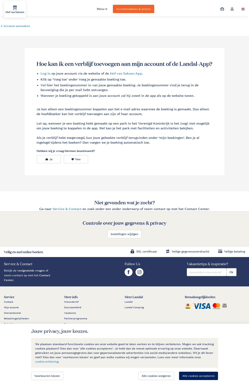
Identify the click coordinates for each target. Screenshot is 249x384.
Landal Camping (134, 307)
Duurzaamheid (72, 307)
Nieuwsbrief (71, 301)
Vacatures (70, 313)
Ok (231, 272)
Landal (129, 301)
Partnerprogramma (75, 318)
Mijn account (11, 307)
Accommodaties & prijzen (133, 9)
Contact (8, 301)
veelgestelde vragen (31, 270)
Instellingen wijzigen (124, 234)
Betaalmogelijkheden (16, 318)
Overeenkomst (12, 313)
